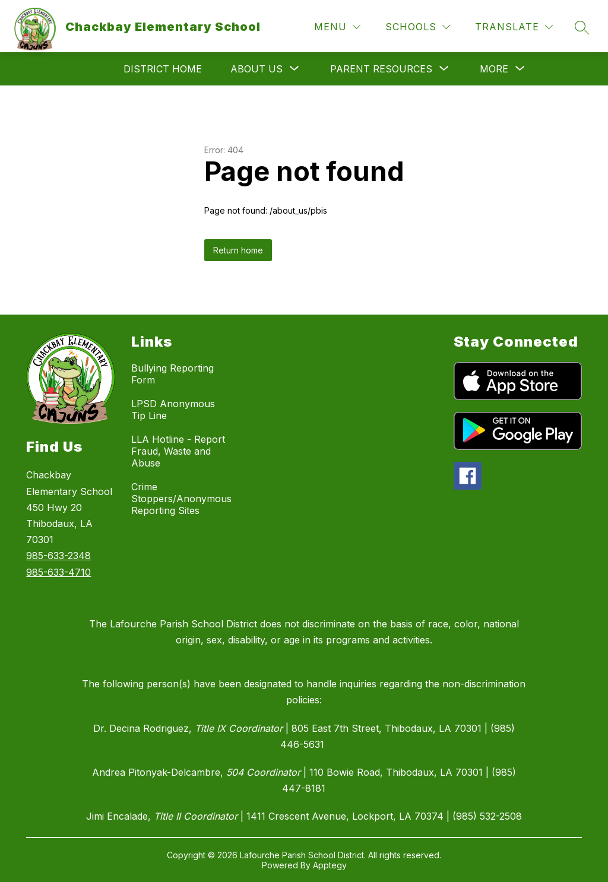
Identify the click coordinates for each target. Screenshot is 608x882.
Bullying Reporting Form (172, 374)
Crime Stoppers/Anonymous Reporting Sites (181, 498)
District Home (163, 69)
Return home (238, 250)
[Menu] (337, 27)
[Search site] (582, 27)
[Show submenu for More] (494, 69)
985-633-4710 (58, 572)
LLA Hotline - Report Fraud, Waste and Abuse (178, 451)
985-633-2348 (58, 555)
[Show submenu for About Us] (256, 69)
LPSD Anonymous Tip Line (173, 409)
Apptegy (330, 865)
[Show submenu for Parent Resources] (381, 69)
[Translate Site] (514, 27)
